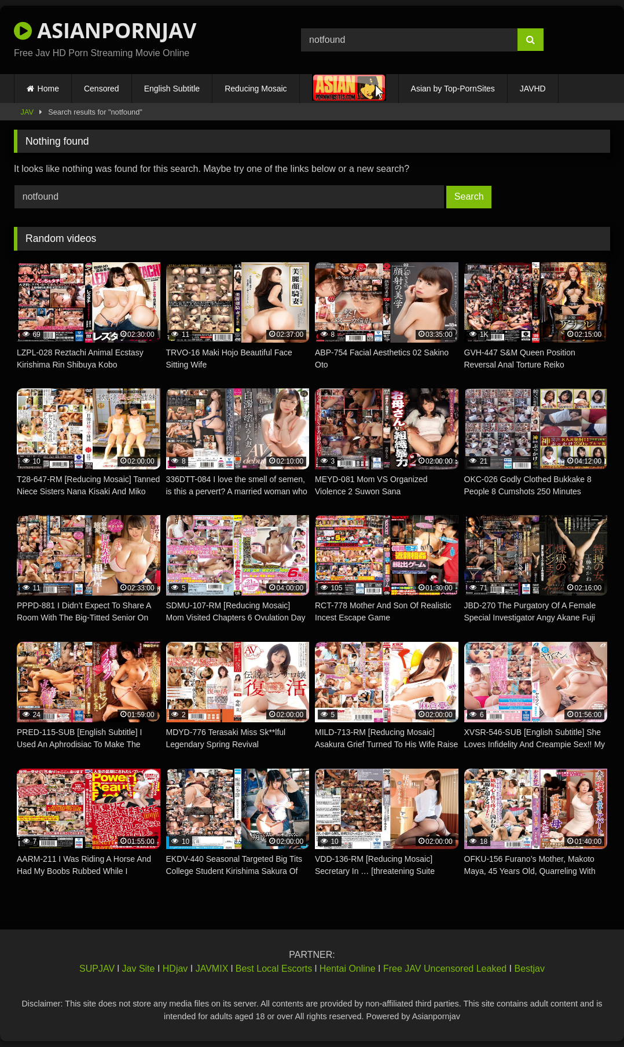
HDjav (175, 968)
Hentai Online (348, 968)
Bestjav (530, 968)
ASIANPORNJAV (105, 30)
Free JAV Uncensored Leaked (444, 968)
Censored (101, 88)
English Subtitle (172, 88)
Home (48, 88)
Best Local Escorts (274, 968)
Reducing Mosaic (256, 88)
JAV (27, 112)
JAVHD (533, 88)
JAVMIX (212, 968)
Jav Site (138, 968)
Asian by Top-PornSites (453, 88)
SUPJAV (97, 968)
